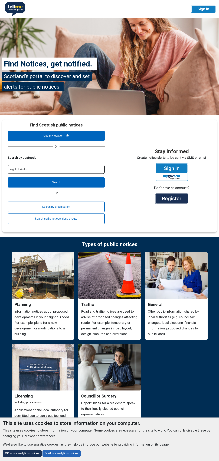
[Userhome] (13, 9)
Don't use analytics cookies (61, 453)
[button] (203, 9)
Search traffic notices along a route (56, 218)
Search (56, 182)
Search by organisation (56, 206)
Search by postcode (22, 157)
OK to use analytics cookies (22, 453)
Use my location (56, 136)
